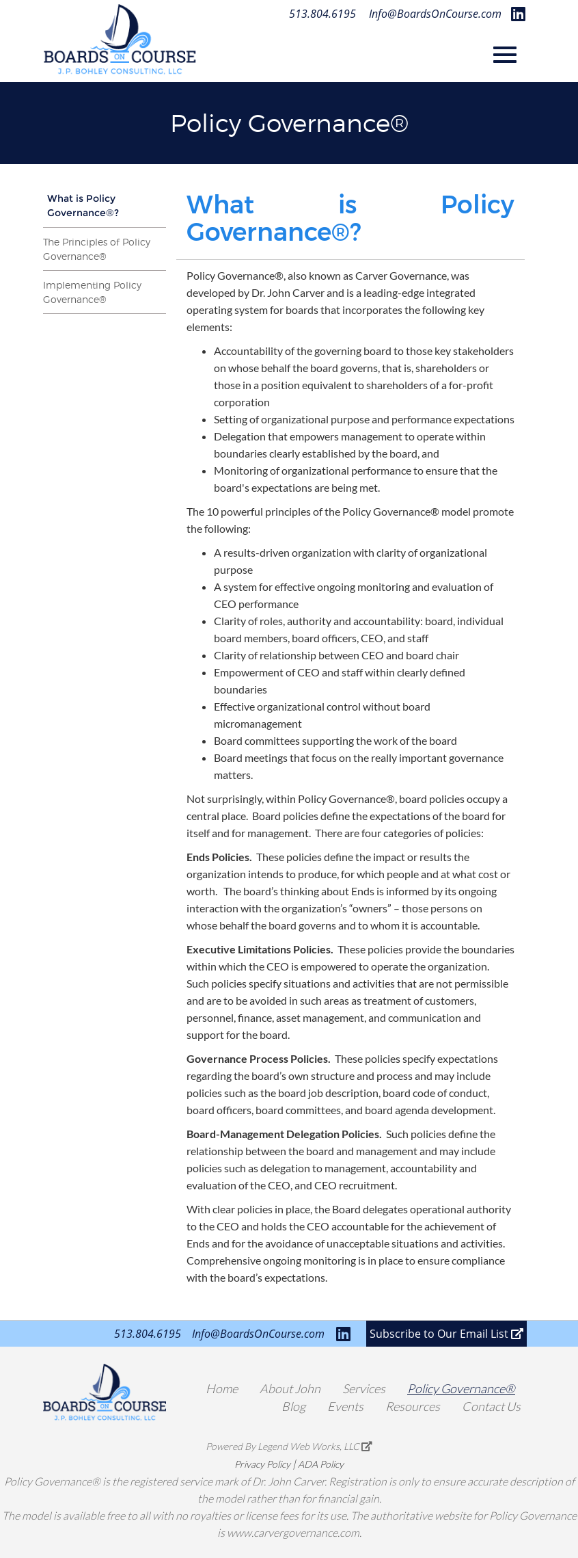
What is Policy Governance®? (83, 205)
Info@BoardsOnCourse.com (435, 13)
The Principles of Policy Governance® (96, 249)
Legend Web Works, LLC (315, 1446)
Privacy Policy (262, 1464)
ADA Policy (321, 1464)
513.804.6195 (322, 13)
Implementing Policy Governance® (92, 292)
